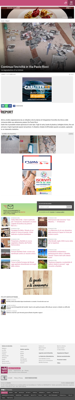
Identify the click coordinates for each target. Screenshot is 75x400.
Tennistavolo (23, 361)
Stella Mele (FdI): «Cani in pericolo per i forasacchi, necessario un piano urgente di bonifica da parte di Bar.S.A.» (23, 223)
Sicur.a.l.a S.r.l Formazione (46, 360)
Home (2, 21)
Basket (22, 353)
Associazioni (23, 346)
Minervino (19, 395)
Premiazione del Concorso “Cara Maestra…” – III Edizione (59, 221)
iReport (7, 21)
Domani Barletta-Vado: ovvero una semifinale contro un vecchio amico (23, 252)
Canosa (35, 392)
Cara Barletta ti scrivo (44, 358)
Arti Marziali (23, 359)
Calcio (22, 351)
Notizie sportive (24, 349)
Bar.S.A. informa (61, 346)
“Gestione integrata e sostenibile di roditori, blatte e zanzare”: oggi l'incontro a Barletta (60, 264)
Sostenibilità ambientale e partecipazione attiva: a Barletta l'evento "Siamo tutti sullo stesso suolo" (59, 254)
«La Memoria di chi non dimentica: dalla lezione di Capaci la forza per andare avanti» (60, 232)
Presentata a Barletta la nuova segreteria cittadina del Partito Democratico (21, 243)
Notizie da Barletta (7, 346)
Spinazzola (63, 395)
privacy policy (60, 212)
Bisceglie (21, 392)
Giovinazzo (56, 392)
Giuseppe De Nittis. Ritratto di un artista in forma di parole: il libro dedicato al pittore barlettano (22, 232)
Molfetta (33, 395)
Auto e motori (60, 348)
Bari (16, 392)
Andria (11, 392)
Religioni (4, 348)
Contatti (10, 378)
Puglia (40, 395)
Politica (4, 354)
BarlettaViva (11, 3)
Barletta (4, 392)
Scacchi (22, 362)
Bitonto (28, 392)
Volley (22, 355)
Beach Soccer (42, 348)
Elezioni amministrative (63, 356)
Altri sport (41, 349)
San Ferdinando (53, 395)
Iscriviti (69, 207)
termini (52, 212)
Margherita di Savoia (8, 395)
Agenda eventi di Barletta (46, 353)
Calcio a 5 (41, 346)
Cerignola (42, 392)
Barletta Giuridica (43, 362)
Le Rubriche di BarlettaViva (46, 356)
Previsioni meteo (61, 359)
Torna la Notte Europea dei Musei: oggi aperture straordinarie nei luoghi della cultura (23, 264)
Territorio (4, 357)
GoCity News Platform (31, 377)
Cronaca (4, 352)
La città (4, 350)
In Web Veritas (61, 349)
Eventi (3, 359)
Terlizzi (70, 395)
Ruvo (45, 395)
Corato (49, 392)
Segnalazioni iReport (63, 353)
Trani (3, 398)
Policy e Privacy (18, 378)
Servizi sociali (5, 361)
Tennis (22, 357)
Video (58, 363)
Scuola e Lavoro (6, 363)
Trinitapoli (10, 398)
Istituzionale (5, 355)
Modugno (26, 395)
